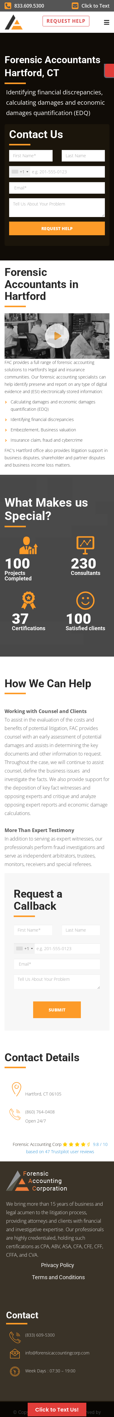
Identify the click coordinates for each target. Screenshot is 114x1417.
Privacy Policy (57, 1265)
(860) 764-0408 (40, 1112)
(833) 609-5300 (40, 1335)
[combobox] (19, 171)
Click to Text (90, 5)
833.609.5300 (24, 5)
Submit (57, 1010)
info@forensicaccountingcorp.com (57, 1353)
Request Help (57, 228)
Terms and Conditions (58, 1277)
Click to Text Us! (57, 1409)
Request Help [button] (66, 21)
